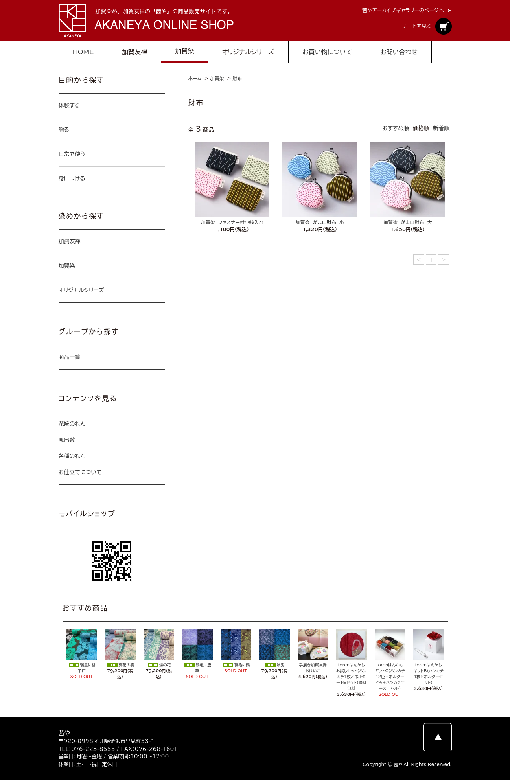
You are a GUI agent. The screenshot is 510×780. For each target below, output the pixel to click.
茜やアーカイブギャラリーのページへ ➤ (406, 10)
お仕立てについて (80, 472)
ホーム (195, 78)
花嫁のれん (72, 424)
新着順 (441, 128)
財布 (237, 78)
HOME (83, 52)
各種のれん (72, 456)
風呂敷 (67, 440)
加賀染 (217, 78)
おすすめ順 (395, 128)
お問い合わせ (399, 52)
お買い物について (327, 52)
